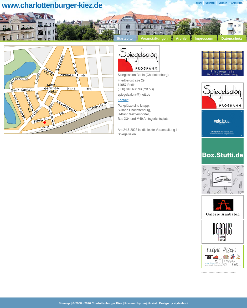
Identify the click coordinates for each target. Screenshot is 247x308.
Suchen (223, 3)
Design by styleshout (173, 303)
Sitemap (210, 3)
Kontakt (123, 100)
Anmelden (237, 3)
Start (199, 3)
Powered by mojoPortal (141, 303)
